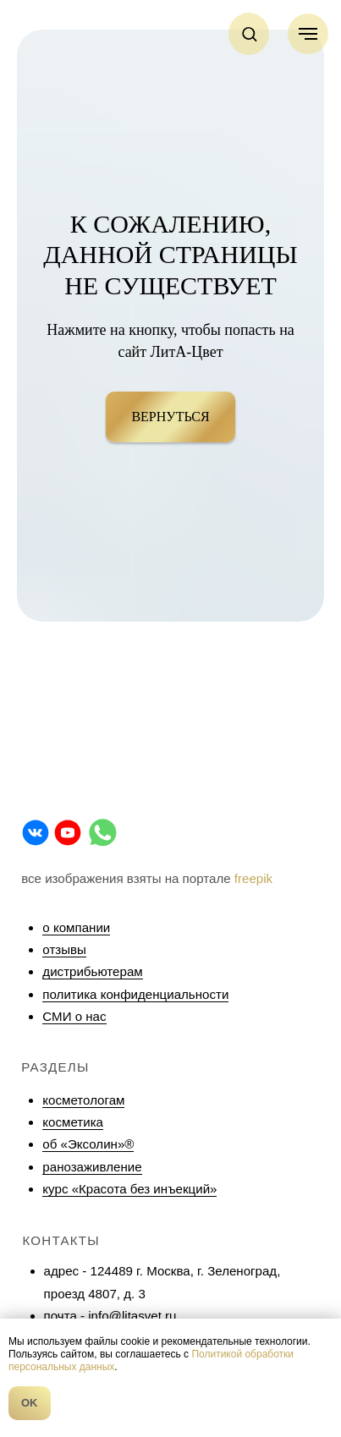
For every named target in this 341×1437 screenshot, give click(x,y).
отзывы (64, 949)
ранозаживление (91, 1167)
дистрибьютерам (92, 971)
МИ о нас (79, 1016)
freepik (253, 878)
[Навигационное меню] (308, 34)
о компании (76, 927)
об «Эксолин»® (88, 1144)
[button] (249, 33)
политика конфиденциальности (135, 994)
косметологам (83, 1100)
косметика (72, 1122)
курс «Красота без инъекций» (129, 1189)
